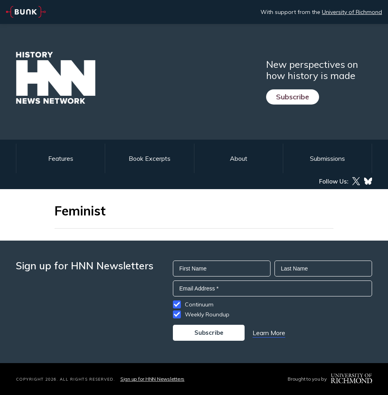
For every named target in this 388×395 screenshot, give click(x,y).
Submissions (327, 158)
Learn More (269, 333)
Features (60, 158)
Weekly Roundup (207, 314)
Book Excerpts (149, 158)
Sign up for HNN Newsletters (152, 379)
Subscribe (292, 96)
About (238, 158)
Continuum (199, 304)
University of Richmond (352, 12)
